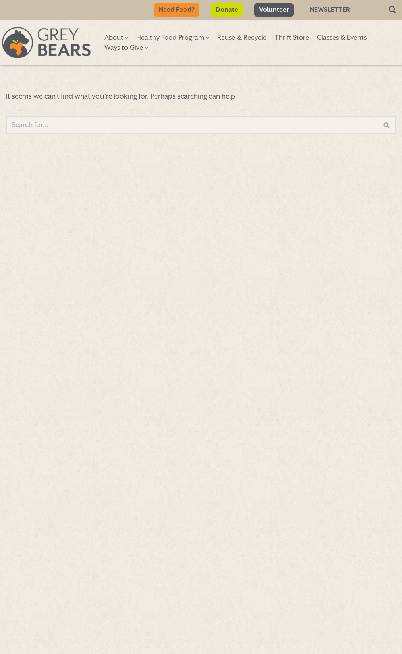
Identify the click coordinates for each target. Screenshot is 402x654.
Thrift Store (292, 38)
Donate (227, 10)
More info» (305, 340)
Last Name (47, 331)
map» (314, 248)
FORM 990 (268, 637)
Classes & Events (342, 38)
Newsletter (330, 10)
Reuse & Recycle (242, 38)
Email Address (55, 381)
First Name (47, 282)
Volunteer (274, 10)
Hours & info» (349, 275)
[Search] (392, 10)
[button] (126, 37)
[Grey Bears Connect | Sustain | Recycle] (46, 42)
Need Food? (177, 10)
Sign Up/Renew (182, 328)
